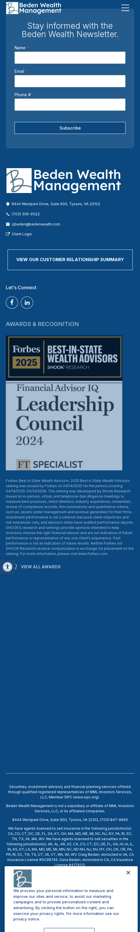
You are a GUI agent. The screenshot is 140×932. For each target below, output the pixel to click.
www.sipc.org (86, 797)
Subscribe (70, 128)
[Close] (128, 884)
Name (22, 47)
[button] (7, 566)
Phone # (23, 94)
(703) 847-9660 (114, 820)
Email (21, 71)
